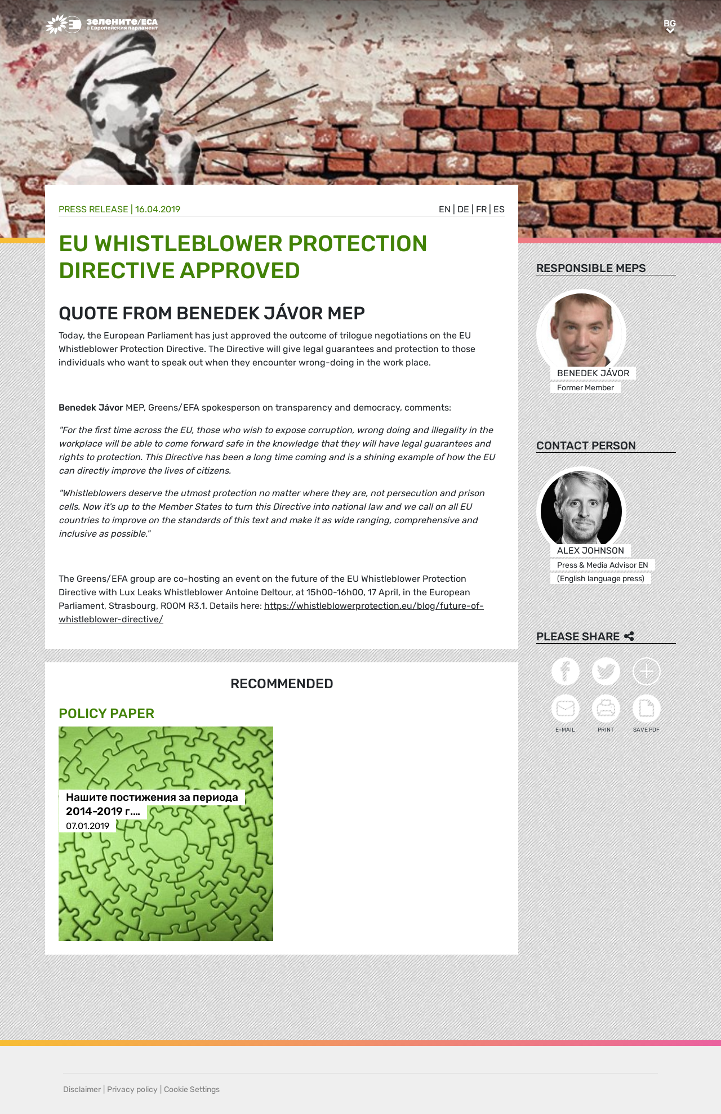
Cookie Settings (192, 1089)
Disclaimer (82, 1089)
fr (481, 209)
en (445, 209)
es (499, 209)
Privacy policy (132, 1089)
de (463, 209)
